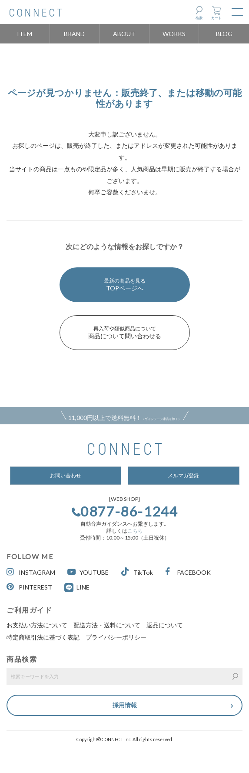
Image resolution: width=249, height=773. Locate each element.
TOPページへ (125, 284)
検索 (199, 18)
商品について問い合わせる (124, 332)
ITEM (24, 33)
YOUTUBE (88, 572)
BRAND (74, 33)
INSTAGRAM (31, 572)
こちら (135, 530)
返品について (164, 625)
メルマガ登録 (183, 475)
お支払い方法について (37, 625)
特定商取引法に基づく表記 (43, 637)
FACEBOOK (188, 572)
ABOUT (124, 33)
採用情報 (125, 705)
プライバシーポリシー (116, 637)
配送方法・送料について (106, 625)
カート (216, 18)
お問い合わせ (65, 475)
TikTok (137, 572)
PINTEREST (29, 587)
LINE (83, 587)
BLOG (224, 33)
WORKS (174, 33)
